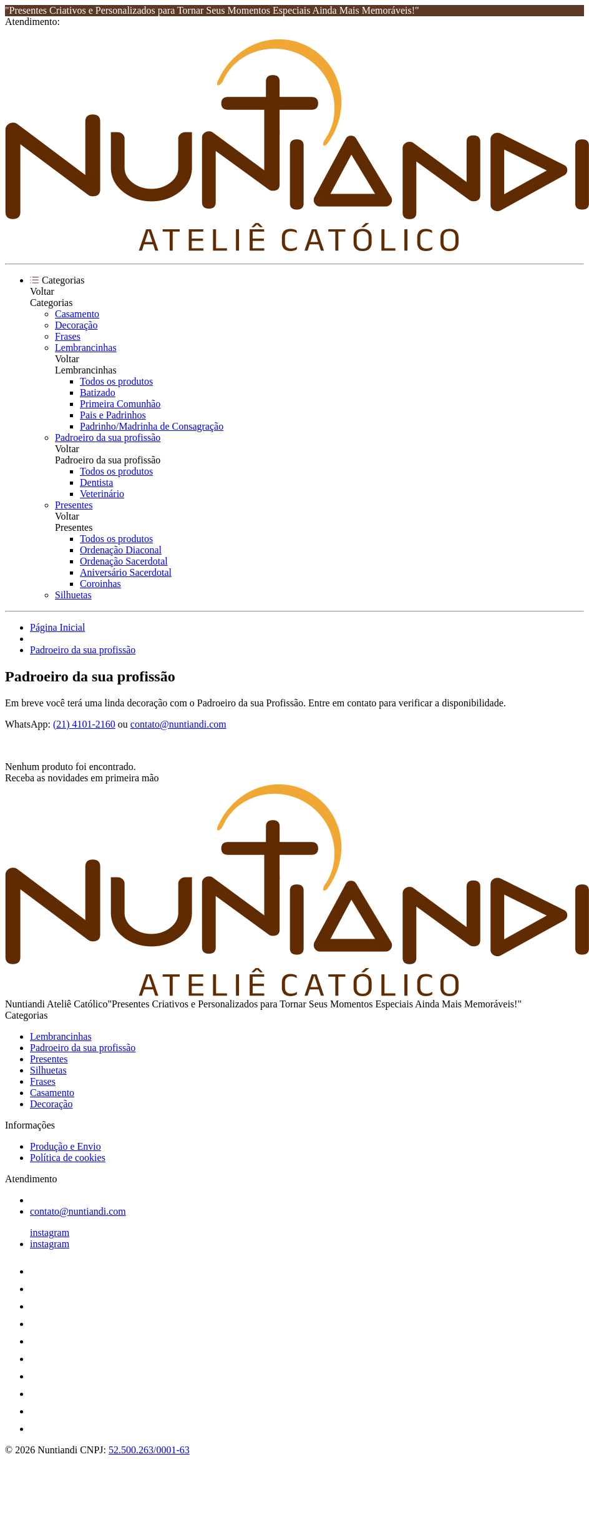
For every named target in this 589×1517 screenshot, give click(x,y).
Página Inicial (57, 627)
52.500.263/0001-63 (149, 1450)
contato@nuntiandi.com (178, 724)
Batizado (97, 392)
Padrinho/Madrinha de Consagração (151, 426)
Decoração (76, 325)
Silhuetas (73, 595)
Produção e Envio (65, 1146)
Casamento (77, 314)
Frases (67, 336)
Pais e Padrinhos (113, 415)
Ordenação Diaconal (121, 550)
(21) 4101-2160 (84, 724)
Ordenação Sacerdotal (124, 561)
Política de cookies (67, 1157)
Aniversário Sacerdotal (126, 572)
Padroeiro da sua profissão (107, 437)
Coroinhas (100, 583)
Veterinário (102, 493)
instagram (49, 1232)
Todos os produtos (116, 381)
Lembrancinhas (86, 347)
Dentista (96, 482)
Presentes (73, 505)
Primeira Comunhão (120, 403)
